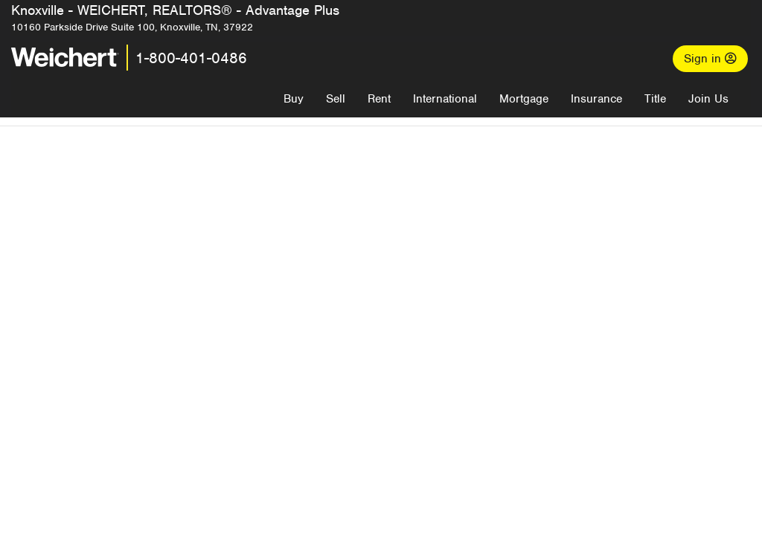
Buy (294, 98)
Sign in (710, 58)
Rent (379, 98)
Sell (335, 98)
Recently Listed (394, 414)
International (445, 98)
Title (655, 98)
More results (467, 390)
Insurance (596, 98)
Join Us (708, 98)
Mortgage (523, 98)
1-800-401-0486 (191, 58)
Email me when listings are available (430, 282)
